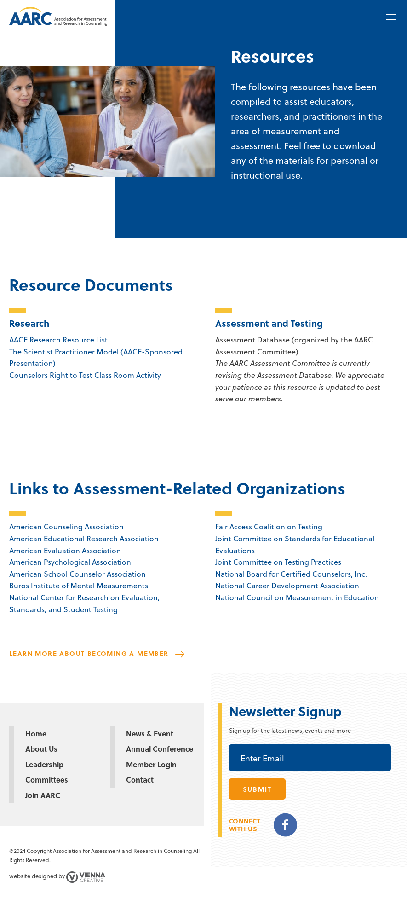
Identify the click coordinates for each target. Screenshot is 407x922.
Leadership (44, 764)
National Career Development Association (287, 585)
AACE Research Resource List (58, 339)
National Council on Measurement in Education (297, 597)
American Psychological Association (70, 562)
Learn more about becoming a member (89, 653)
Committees (46, 779)
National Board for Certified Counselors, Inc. (291, 573)
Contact (140, 779)
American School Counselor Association (77, 573)
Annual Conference (159, 748)
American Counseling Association (66, 526)
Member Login (151, 764)
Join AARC (42, 795)
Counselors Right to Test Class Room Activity (85, 375)
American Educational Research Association (84, 538)
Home (35, 733)
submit (257, 789)
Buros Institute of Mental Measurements (78, 585)
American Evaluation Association (65, 550)
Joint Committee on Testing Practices (278, 562)
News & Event (149, 733)
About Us (41, 748)
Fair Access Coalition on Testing (268, 526)
